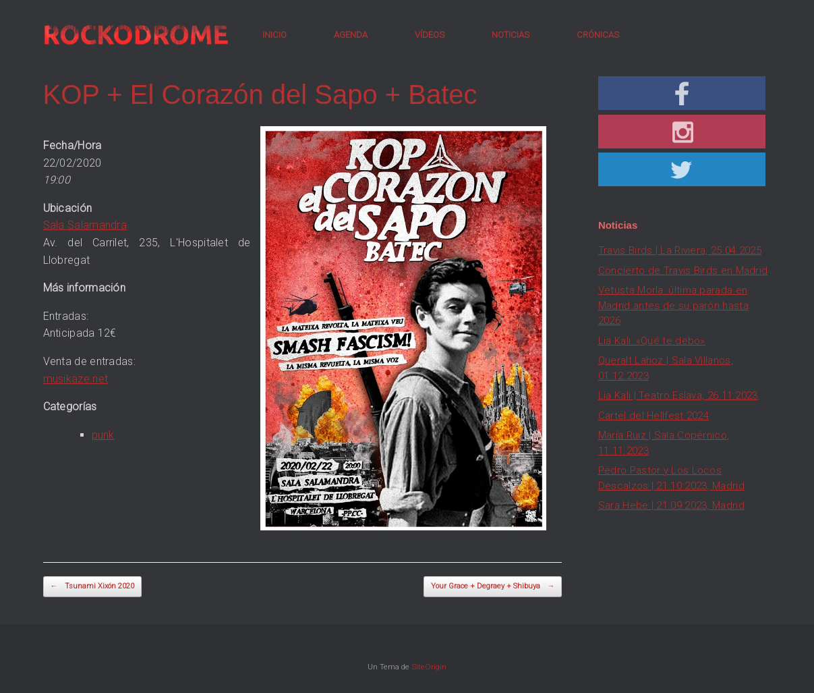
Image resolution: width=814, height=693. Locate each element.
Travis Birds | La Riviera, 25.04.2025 (679, 250)
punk (103, 434)
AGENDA (351, 35)
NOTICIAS (510, 35)
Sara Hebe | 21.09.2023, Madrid (671, 505)
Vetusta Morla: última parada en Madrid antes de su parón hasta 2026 (673, 305)
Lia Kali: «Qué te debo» (651, 341)
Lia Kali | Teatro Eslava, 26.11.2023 (678, 395)
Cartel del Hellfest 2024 (653, 416)
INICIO (274, 35)
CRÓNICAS (598, 35)
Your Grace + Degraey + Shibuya (492, 586)
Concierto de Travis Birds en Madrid (683, 271)
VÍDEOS (429, 35)
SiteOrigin (428, 666)
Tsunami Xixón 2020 (92, 586)
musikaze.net (76, 378)
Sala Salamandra (85, 225)
